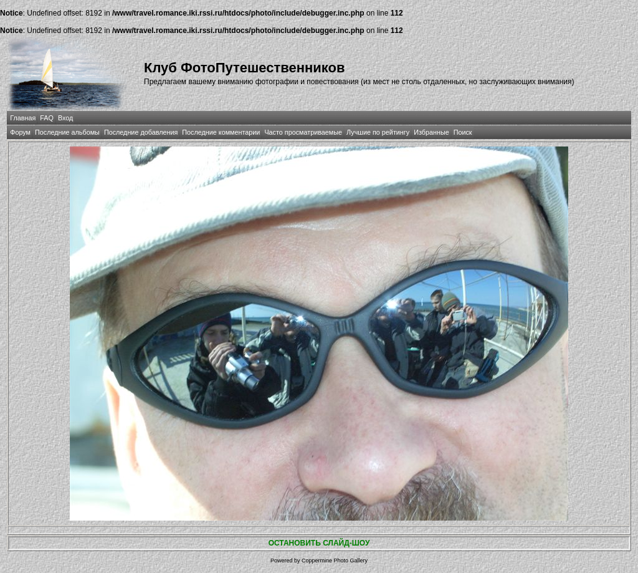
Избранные (431, 132)
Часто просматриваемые (303, 132)
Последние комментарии (221, 132)
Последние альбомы (67, 132)
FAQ (47, 118)
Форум (20, 132)
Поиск (463, 132)
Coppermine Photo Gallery (335, 560)
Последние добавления (141, 132)
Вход (65, 118)
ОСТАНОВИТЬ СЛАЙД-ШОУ (319, 543)
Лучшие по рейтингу (377, 132)
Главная (23, 118)
